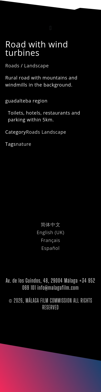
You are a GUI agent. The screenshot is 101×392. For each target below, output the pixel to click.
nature (23, 144)
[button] (50, 28)
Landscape (36, 65)
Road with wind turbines (36, 48)
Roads (12, 65)
